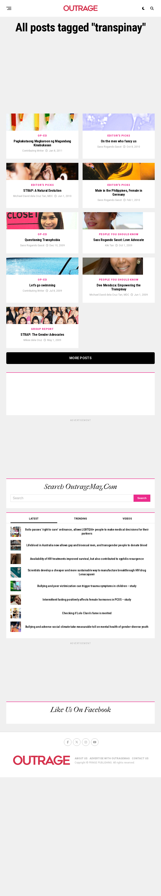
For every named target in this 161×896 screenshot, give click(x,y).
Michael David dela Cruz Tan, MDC (33, 243)
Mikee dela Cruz (32, 458)
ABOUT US (81, 877)
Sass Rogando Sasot (109, 170)
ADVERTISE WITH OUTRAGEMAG (110, 877)
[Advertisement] (80, 74)
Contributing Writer (33, 174)
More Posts (80, 477)
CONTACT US (140, 877)
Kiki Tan (109, 316)
